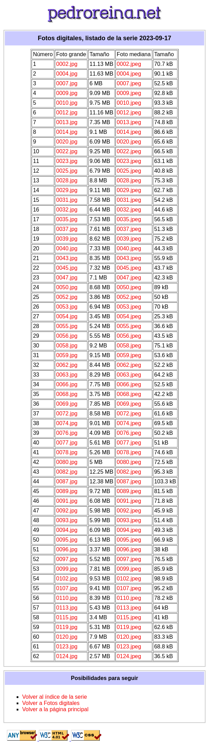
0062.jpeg (129, 365)
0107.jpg (66, 588)
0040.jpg (66, 248)
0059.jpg (66, 355)
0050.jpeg (129, 287)
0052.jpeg (129, 297)
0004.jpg (66, 74)
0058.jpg (66, 345)
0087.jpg (66, 481)
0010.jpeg (129, 103)
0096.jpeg (129, 549)
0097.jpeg (129, 559)
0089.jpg (66, 491)
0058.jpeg (129, 345)
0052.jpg (66, 297)
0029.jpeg (129, 190)
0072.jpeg (129, 413)
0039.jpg (66, 239)
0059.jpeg (129, 355)
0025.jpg (66, 171)
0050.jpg (66, 287)
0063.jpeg (129, 375)
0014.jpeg (129, 132)
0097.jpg (66, 559)
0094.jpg (66, 530)
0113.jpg (66, 608)
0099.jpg (66, 569)
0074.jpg (66, 423)
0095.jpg (66, 540)
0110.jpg (66, 598)
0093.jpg (66, 520)
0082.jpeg (129, 472)
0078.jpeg (129, 452)
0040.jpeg (129, 248)
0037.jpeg (129, 229)
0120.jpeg (129, 637)
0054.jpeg (129, 316)
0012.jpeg (129, 112)
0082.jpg (66, 472)
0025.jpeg (129, 171)
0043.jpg (66, 258)
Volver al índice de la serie (54, 697)
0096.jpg (66, 549)
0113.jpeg (129, 608)
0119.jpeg (129, 627)
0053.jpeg (129, 307)
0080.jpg (66, 462)
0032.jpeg (129, 210)
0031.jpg (66, 200)
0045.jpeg (129, 268)
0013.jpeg (129, 122)
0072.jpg (66, 413)
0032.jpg (66, 210)
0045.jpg (66, 268)
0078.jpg (66, 452)
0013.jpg (66, 122)
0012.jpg (66, 112)
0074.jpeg (129, 423)
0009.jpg (66, 93)
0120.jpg (66, 637)
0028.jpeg (129, 180)
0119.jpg (66, 627)
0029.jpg (66, 190)
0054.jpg (66, 316)
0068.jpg (66, 394)
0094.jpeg (129, 530)
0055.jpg (66, 326)
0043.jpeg (129, 258)
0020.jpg (66, 142)
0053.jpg (66, 307)
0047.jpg (66, 278)
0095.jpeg (129, 540)
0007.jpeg (129, 83)
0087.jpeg (129, 481)
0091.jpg (66, 501)
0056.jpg (66, 336)
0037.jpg (66, 229)
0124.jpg (66, 656)
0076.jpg (66, 433)
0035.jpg (66, 219)
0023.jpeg (129, 161)
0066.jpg (66, 384)
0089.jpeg (129, 491)
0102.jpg (66, 579)
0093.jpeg (129, 520)
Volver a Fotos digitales (50, 703)
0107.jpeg (129, 588)
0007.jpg (66, 83)
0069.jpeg (129, 404)
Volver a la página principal (55, 709)
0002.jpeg (129, 64)
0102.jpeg (129, 579)
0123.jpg (66, 646)
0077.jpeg (129, 443)
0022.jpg (66, 151)
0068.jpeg (129, 394)
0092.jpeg (129, 511)
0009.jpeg (129, 93)
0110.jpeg (129, 598)
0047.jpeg (129, 278)
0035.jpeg (129, 219)
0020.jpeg (129, 142)
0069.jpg (66, 404)
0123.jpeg (129, 646)
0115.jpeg (129, 617)
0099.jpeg (129, 569)
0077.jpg (66, 443)
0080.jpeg (129, 462)
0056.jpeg (129, 336)
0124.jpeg (129, 656)
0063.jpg (66, 375)
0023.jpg (66, 161)
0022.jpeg (129, 151)
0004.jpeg (129, 74)
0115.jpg (66, 617)
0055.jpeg (129, 326)
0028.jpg (66, 180)
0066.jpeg (129, 384)
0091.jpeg (129, 501)
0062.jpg (66, 365)
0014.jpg (66, 132)
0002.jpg (66, 64)
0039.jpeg (129, 239)
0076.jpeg (129, 433)
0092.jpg (66, 511)
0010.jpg (66, 103)
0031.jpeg (129, 200)
